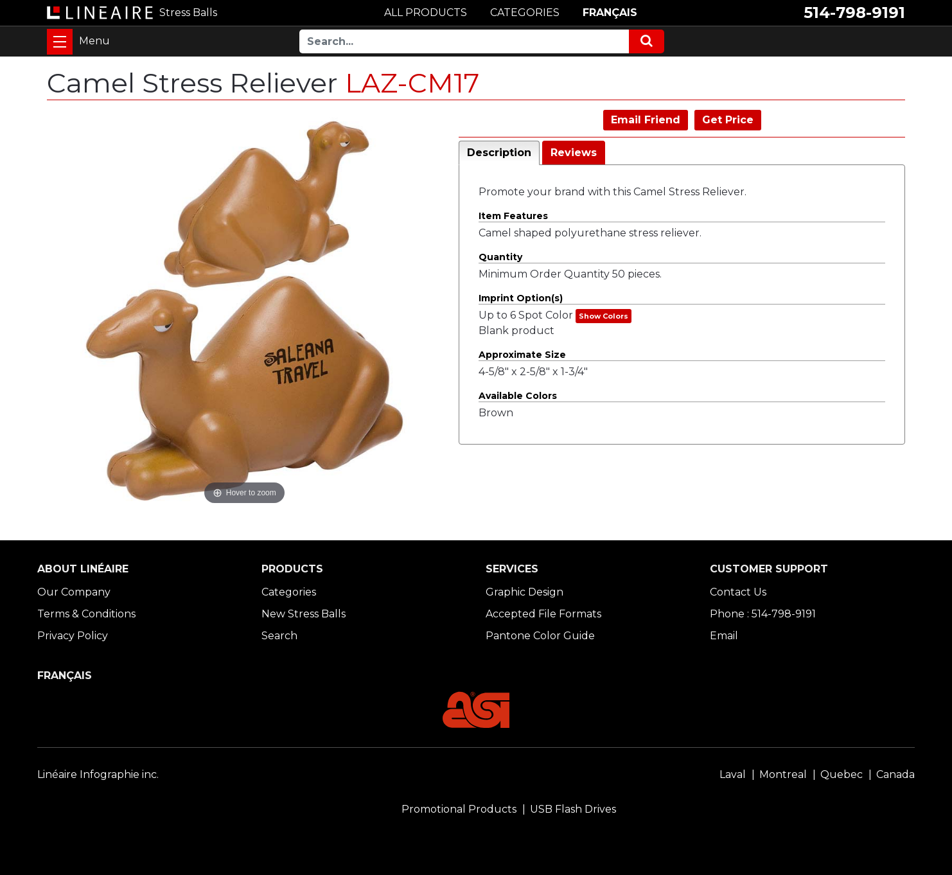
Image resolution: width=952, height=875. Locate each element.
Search (279, 636)
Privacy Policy (72, 636)
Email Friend (645, 120)
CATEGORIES (525, 12)
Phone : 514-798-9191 (763, 614)
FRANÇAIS (610, 12)
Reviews (574, 152)
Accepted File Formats (543, 614)
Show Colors (603, 316)
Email (724, 636)
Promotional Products (458, 809)
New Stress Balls (303, 614)
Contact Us (738, 592)
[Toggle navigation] (60, 42)
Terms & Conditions (86, 614)
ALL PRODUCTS (425, 12)
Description (499, 152)
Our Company (73, 592)
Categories (288, 592)
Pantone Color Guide (540, 636)
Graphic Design (524, 592)
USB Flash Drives (573, 809)
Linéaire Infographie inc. (98, 774)
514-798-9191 (854, 12)
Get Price (728, 120)
